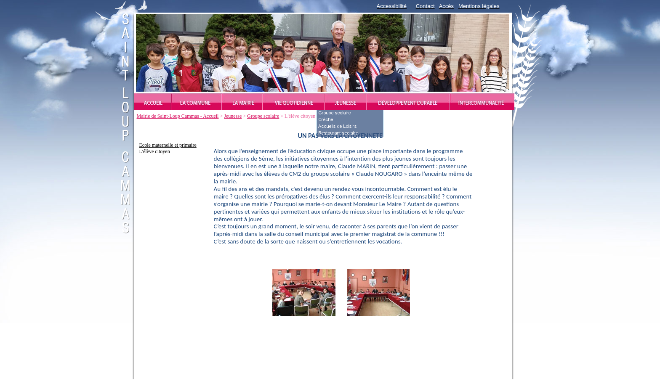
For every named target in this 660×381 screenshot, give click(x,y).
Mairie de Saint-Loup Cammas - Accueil (178, 116)
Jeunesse (233, 116)
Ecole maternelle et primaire (168, 145)
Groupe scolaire (263, 116)
